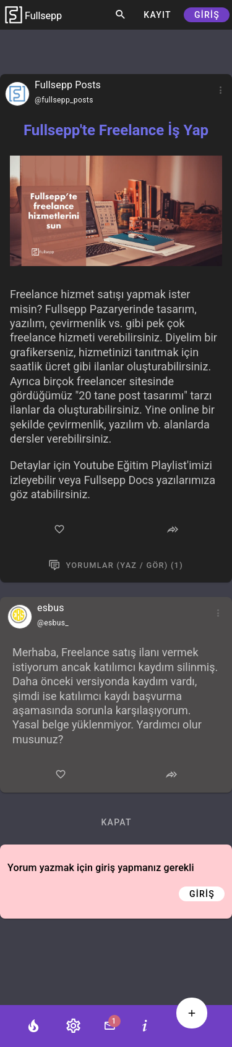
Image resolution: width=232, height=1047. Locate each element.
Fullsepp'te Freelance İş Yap (116, 130)
